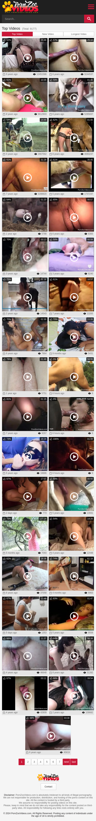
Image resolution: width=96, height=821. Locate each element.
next (66, 761)
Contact (48, 786)
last (74, 761)
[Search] (89, 19)
